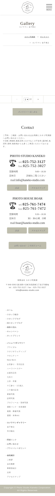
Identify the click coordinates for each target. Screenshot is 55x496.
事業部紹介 (12, 471)
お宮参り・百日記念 (15, 367)
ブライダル (12, 350)
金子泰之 (11, 430)
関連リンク (12, 443)
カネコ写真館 (29, 40)
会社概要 (11, 467)
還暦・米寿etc (13, 418)
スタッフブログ (14, 322)
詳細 (17, 191)
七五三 (10, 380)
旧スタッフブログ (15, 326)
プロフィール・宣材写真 (17, 406)
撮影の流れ (12, 330)
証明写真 (11, 401)
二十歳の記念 (13, 393)
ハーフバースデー (15, 371)
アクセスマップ (38, 191)
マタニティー (13, 359)
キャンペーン (13, 334)
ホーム (10, 313)
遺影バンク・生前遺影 (16, 410)
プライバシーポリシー (16, 451)
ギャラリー (44, 40)
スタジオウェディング (16, 354)
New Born (11, 363)
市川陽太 (11, 434)
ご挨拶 (10, 463)
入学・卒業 (12, 384)
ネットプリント (14, 339)
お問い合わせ (13, 447)
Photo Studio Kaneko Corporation (33, 490)
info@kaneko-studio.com (30, 183)
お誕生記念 (12, 376)
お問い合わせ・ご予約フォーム (27, 248)
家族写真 (11, 397)
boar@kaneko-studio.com (30, 225)
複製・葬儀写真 (14, 414)
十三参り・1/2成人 (15, 389)
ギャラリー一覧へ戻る (27, 115)
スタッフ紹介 (13, 317)
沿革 (9, 475)
